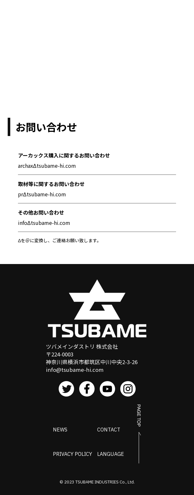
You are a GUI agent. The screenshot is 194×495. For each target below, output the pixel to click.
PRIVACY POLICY (72, 454)
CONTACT (108, 429)
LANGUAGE (110, 454)
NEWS (60, 429)
